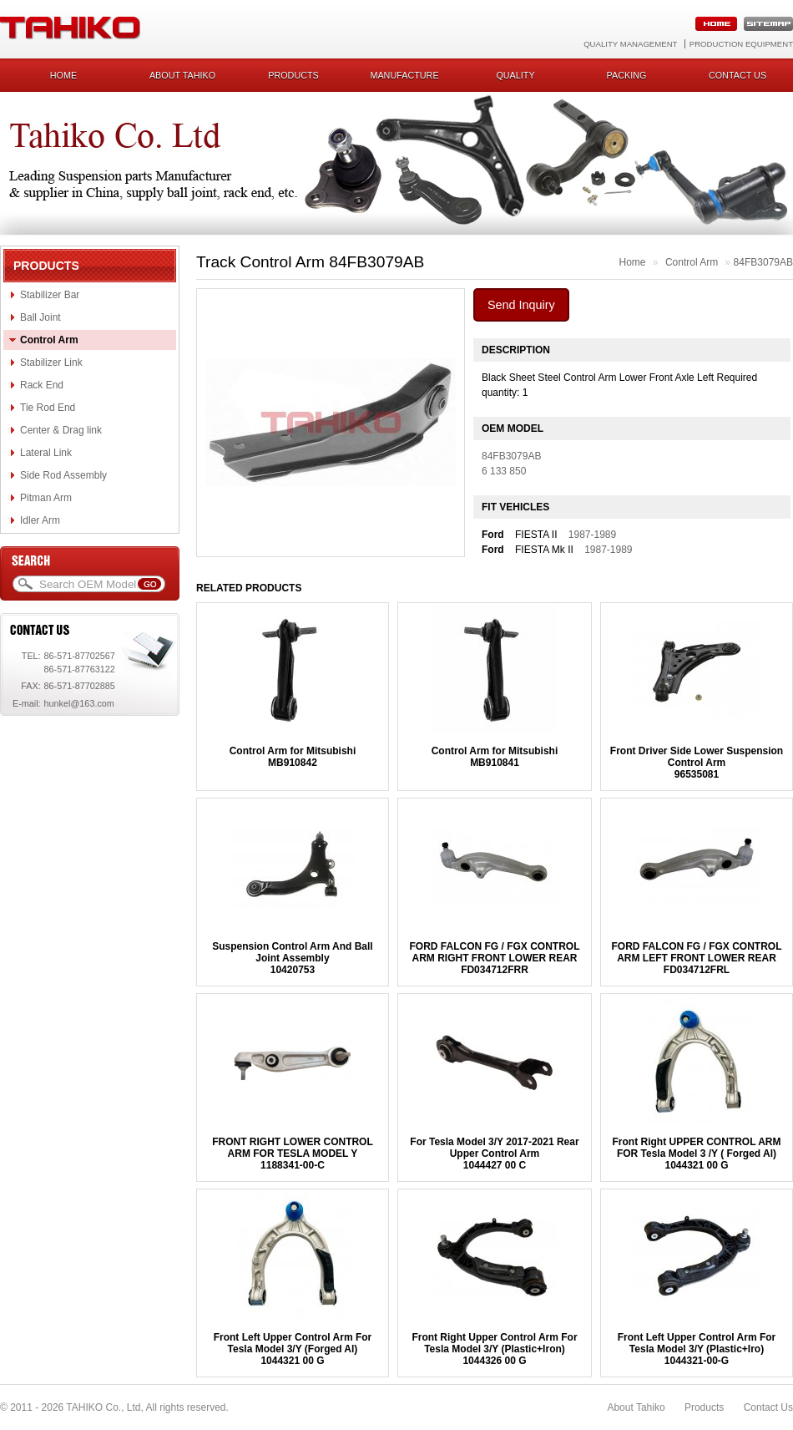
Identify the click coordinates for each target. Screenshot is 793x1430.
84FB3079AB (763, 262)
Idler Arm (40, 520)
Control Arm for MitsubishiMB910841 (495, 756)
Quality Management (630, 43)
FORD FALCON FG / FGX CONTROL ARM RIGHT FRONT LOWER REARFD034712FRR (494, 958)
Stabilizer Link (51, 362)
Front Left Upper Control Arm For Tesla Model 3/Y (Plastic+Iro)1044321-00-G (697, 1349)
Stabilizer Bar (49, 295)
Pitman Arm (46, 498)
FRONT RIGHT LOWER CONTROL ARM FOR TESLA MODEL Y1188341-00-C (292, 1153)
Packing (627, 75)
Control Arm (49, 340)
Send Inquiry (521, 305)
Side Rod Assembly (63, 475)
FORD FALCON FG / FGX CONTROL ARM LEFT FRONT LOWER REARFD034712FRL (697, 958)
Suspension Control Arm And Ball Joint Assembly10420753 (292, 958)
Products (293, 75)
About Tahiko (182, 75)
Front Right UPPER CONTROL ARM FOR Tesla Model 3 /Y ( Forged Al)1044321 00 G (697, 1153)
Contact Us (768, 1407)
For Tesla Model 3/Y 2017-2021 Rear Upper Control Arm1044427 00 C (494, 1153)
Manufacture (404, 75)
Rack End (41, 385)
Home (63, 75)
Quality (515, 75)
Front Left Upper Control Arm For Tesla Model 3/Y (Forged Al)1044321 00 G (293, 1349)
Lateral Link (46, 453)
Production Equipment (741, 43)
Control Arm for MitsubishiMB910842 (293, 756)
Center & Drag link (61, 430)
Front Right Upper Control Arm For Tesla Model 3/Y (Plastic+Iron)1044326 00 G (494, 1349)
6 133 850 (504, 471)
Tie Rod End (47, 407)
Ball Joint (40, 317)
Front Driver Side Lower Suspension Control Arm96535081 (696, 762)
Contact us (737, 75)
